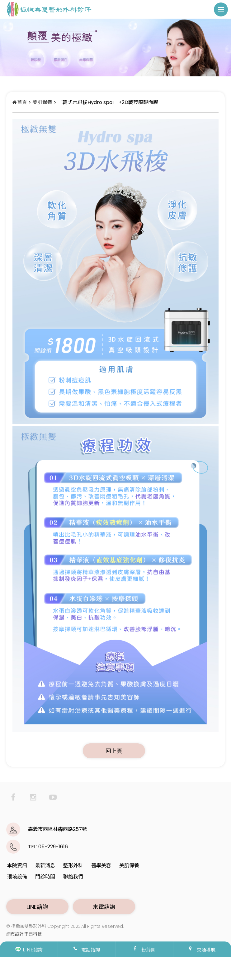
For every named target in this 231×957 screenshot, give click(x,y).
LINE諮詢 (37, 907)
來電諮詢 (104, 907)
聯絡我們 (73, 876)
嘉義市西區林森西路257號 (57, 829)
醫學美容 (101, 865)
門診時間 (45, 876)
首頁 (19, 102)
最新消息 (45, 865)
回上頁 (114, 751)
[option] (115, 47)
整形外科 (73, 865)
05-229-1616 (53, 846)
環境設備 (17, 876)
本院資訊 (17, 865)
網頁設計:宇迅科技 (24, 934)
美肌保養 (42, 102)
